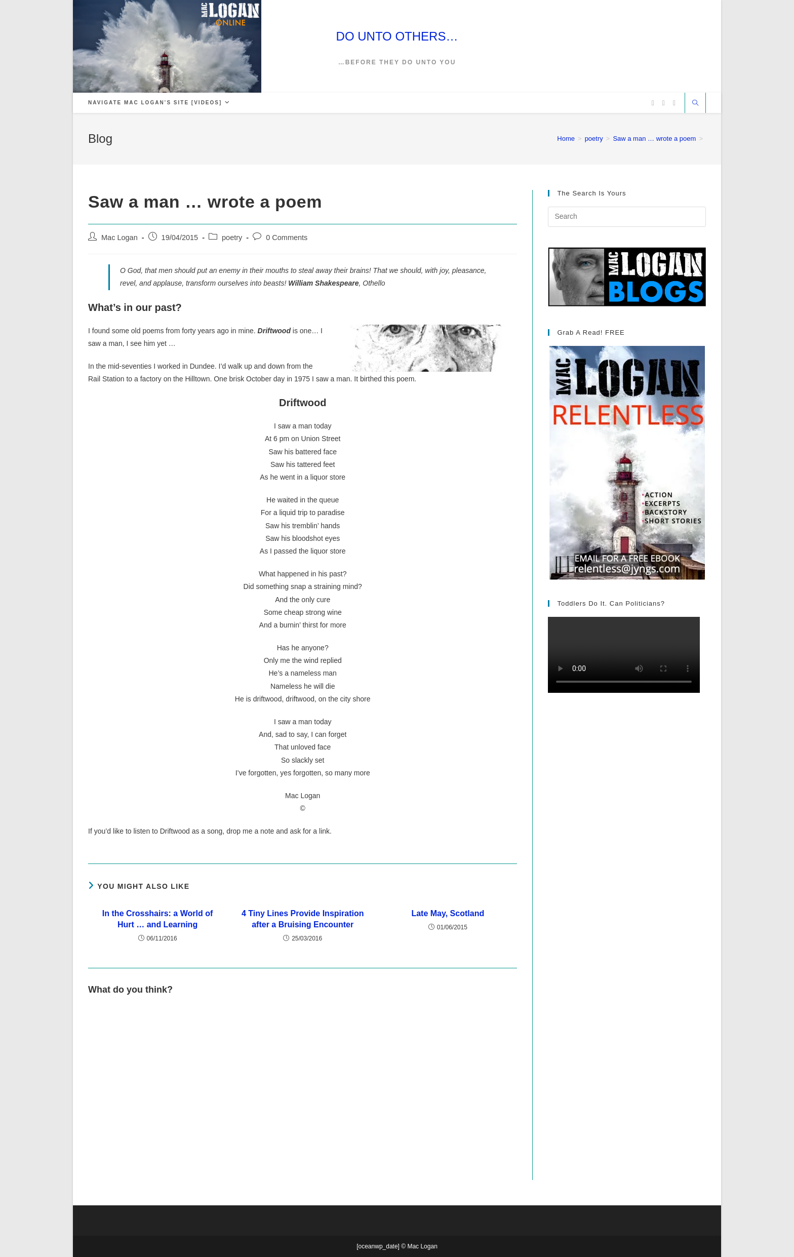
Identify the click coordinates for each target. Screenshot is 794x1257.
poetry (232, 237)
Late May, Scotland (447, 913)
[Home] (566, 138)
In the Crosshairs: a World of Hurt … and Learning (157, 919)
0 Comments (286, 237)
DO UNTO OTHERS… (397, 36)
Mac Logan (119, 237)
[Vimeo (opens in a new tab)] (674, 103)
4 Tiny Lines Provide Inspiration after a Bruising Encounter (303, 919)
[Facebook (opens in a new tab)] (663, 103)
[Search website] (695, 103)
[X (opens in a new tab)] (653, 103)
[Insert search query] (627, 217)
